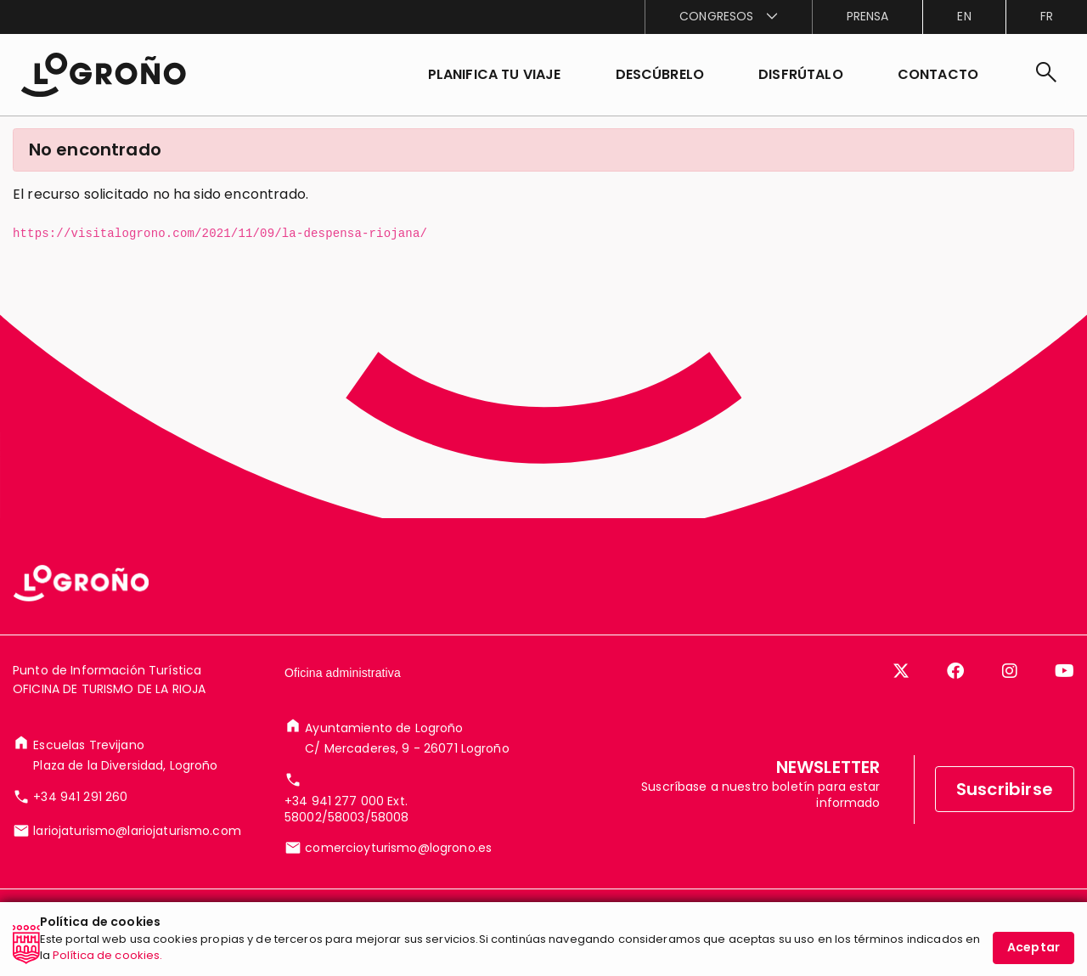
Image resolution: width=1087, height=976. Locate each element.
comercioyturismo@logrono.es (398, 847)
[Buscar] (1046, 75)
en (964, 16)
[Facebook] (955, 671)
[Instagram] (1009, 671)
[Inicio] (103, 75)
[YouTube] (1064, 671)
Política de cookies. (108, 959)
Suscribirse (1004, 789)
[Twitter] (901, 671)
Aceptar (1033, 951)
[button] (660, 75)
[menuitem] (728, 17)
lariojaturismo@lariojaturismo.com (137, 830)
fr (1046, 16)
